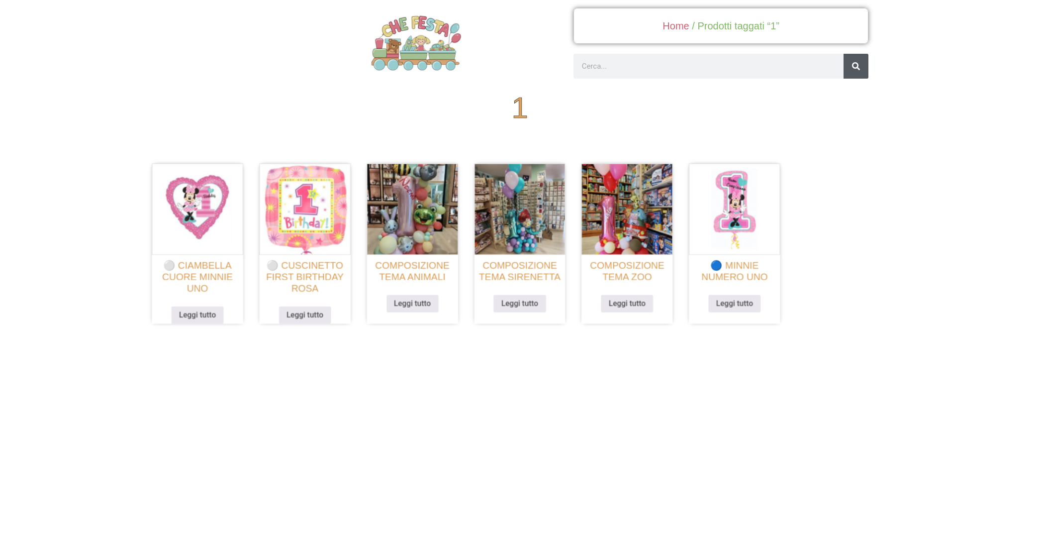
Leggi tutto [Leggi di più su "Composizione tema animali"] (416, 300)
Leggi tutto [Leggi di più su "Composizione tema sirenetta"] (519, 300)
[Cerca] (856, 66)
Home (675, 25)
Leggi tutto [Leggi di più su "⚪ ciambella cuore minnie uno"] (211, 312)
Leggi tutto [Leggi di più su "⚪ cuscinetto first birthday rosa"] (313, 312)
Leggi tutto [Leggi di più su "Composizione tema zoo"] (622, 300)
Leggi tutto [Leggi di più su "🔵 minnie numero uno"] (725, 300)
